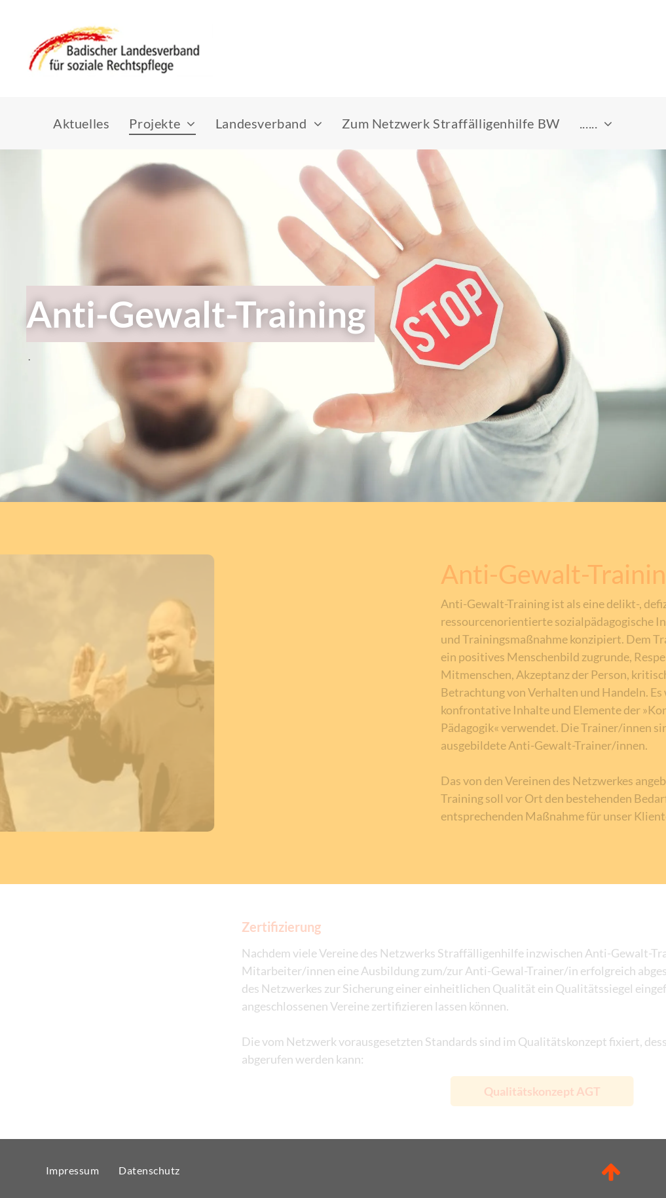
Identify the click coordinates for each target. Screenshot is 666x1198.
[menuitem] (81, 123)
